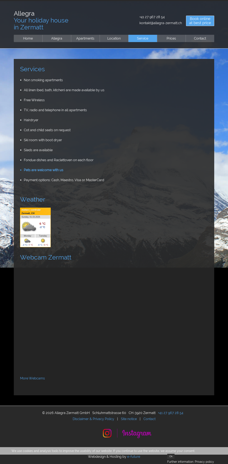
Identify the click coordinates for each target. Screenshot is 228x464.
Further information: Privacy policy (190, 461)
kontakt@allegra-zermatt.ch (160, 23)
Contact (200, 38)
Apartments (85, 38)
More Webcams (32, 378)
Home (28, 38)
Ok (170, 456)
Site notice (129, 419)
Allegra (56, 38)
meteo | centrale (31, 209)
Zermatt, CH (28, 213)
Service (142, 38)
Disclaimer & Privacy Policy (93, 419)
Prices (171, 38)
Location (114, 38)
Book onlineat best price (200, 20)
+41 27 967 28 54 (152, 17)
